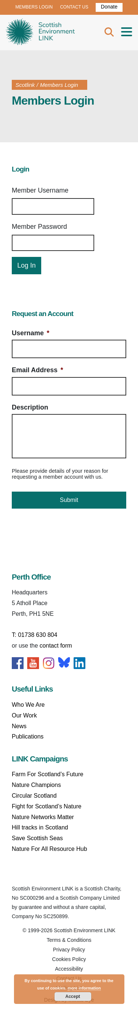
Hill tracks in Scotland (40, 827)
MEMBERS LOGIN (34, 7)
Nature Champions (36, 785)
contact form (56, 645)
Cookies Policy (69, 959)
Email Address (37, 370)
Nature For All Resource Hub (49, 849)
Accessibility (69, 969)
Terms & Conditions (69, 940)
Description (30, 407)
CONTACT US (74, 7)
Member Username (40, 190)
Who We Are (28, 705)
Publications (27, 736)
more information (84, 988)
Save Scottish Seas (37, 838)
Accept (72, 996)
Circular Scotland (34, 795)
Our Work (24, 715)
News (19, 726)
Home (40, 32)
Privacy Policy (69, 950)
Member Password (39, 226)
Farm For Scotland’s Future (47, 774)
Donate (109, 7)
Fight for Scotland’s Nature (46, 806)
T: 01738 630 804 (34, 635)
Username (30, 333)
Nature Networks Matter (43, 817)
